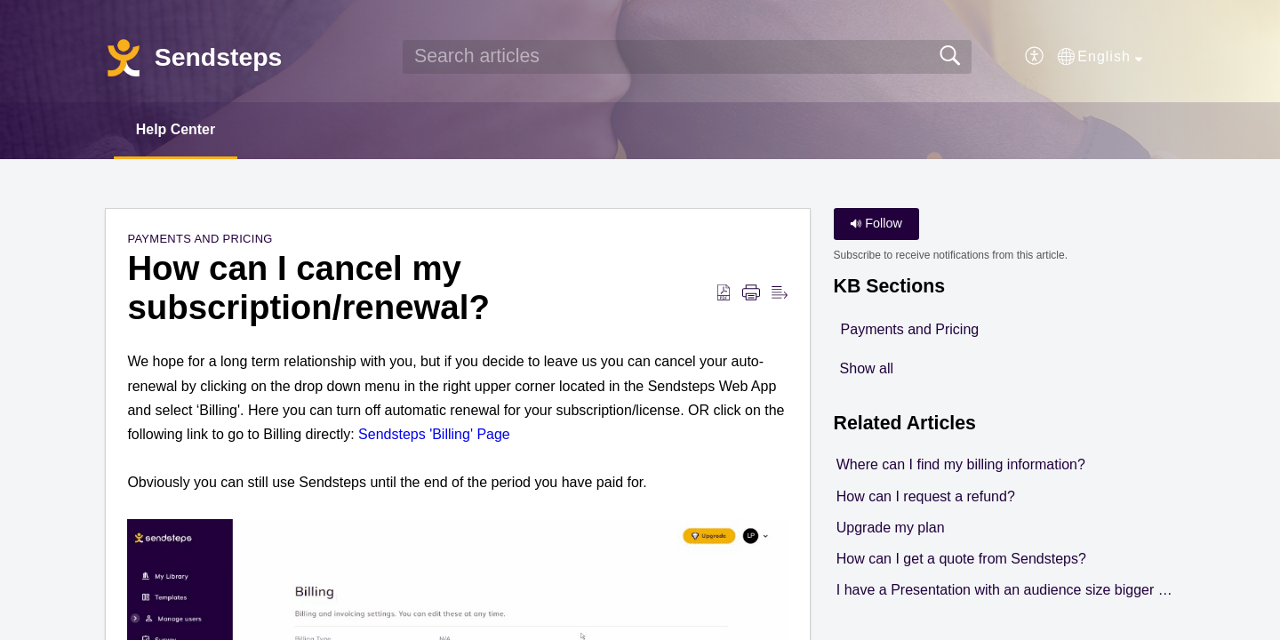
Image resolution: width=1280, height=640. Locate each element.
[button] (1035, 56)
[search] (687, 57)
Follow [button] (876, 224)
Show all (866, 368)
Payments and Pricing (199, 239)
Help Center (176, 129)
